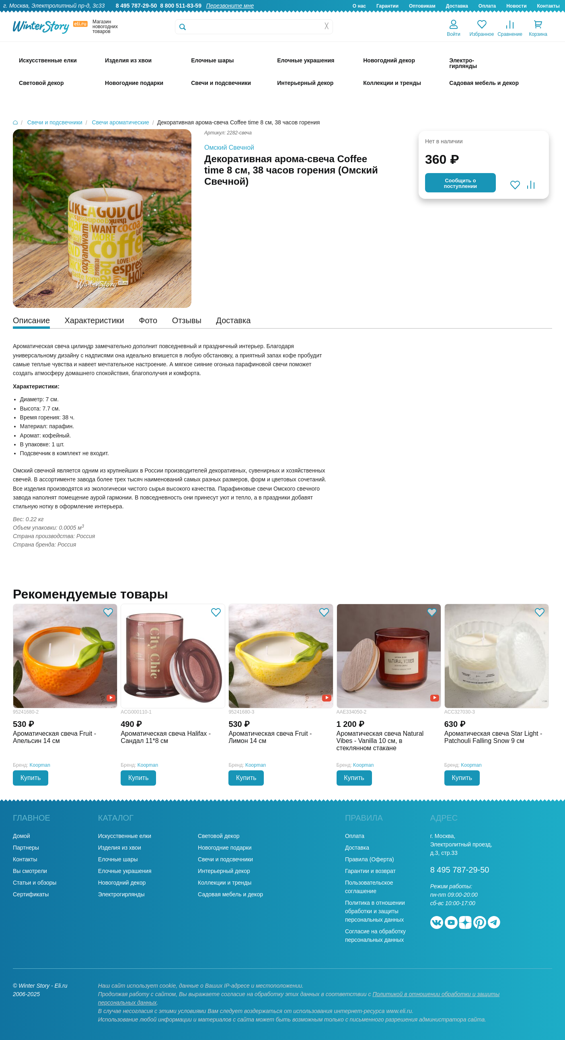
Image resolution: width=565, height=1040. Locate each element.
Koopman (40, 765)
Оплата (487, 6)
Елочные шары (118, 859)
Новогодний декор (122, 882)
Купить (31, 777)
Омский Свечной (229, 147)
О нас (359, 6)
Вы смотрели (30, 871)
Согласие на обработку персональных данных (375, 935)
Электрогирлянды (121, 894)
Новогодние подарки (224, 847)
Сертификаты (31, 894)
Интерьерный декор (224, 871)
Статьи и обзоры (34, 882)
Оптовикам (422, 6)
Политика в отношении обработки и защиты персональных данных (375, 911)
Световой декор (218, 836)
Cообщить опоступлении (460, 183)
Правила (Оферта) (369, 859)
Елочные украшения (125, 871)
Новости (516, 6)
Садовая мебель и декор (230, 894)
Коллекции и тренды (224, 882)
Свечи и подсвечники (225, 859)
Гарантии (387, 6)
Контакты (548, 6)
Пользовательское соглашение (369, 886)
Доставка (457, 6)
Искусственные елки (124, 836)
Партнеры (26, 847)
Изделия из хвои (119, 847)
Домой (21, 836)
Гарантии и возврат (370, 871)
